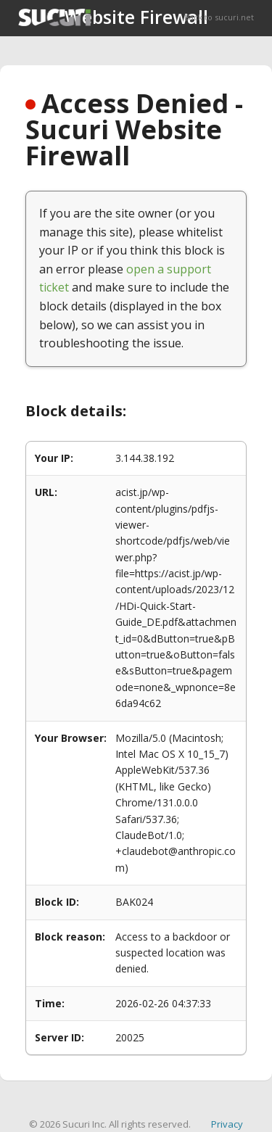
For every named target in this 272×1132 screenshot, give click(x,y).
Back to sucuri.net (219, 17)
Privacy (227, 1124)
